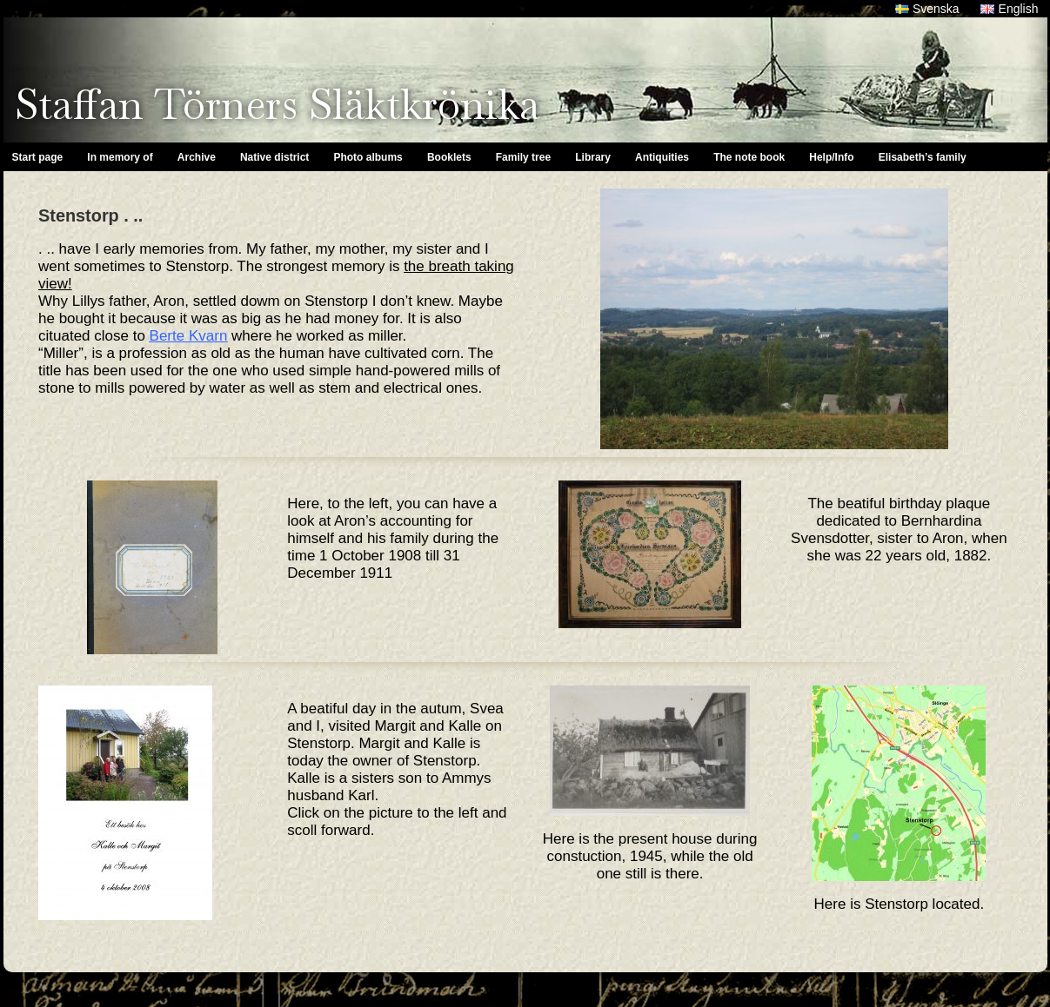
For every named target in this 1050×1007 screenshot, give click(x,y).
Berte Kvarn (189, 336)
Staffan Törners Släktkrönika (277, 104)
